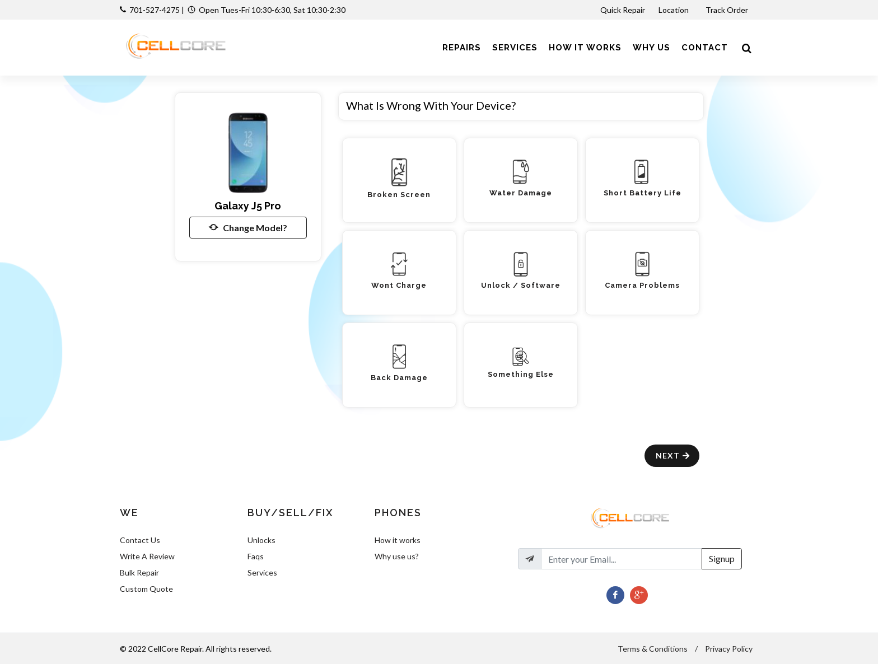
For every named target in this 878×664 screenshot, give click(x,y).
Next (673, 455)
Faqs (255, 556)
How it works (398, 540)
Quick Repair (622, 10)
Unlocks (261, 540)
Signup (722, 558)
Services (262, 572)
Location (674, 10)
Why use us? (397, 556)
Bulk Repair (139, 572)
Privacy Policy (729, 648)
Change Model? (248, 227)
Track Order (728, 10)
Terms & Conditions (653, 648)
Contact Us (140, 540)
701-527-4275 (154, 10)
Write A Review (147, 556)
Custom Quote (146, 588)
